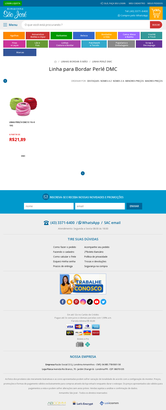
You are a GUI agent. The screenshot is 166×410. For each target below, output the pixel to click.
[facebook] (63, 302)
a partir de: (15, 134)
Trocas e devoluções (95, 261)
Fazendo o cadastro (63, 251)
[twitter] (103, 302)
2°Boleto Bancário (94, 251)
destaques (93, 80)
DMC (23, 156)
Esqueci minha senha (64, 261)
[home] (14, 13)
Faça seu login (117, 3)
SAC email (112, 222)
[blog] (69, 302)
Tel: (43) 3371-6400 (136, 11)
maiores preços (154, 80)
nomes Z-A (118, 80)
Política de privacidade (95, 256)
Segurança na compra (95, 266)
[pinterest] (76, 302)
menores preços (134, 80)
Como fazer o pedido (64, 247)
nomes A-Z (106, 80)
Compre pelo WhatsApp (133, 15)
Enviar (134, 206)
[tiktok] (90, 302)
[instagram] (83, 302)
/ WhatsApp (88, 222)
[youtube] (97, 302)
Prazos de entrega (63, 266)
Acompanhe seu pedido (96, 247)
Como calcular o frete (64, 256)
